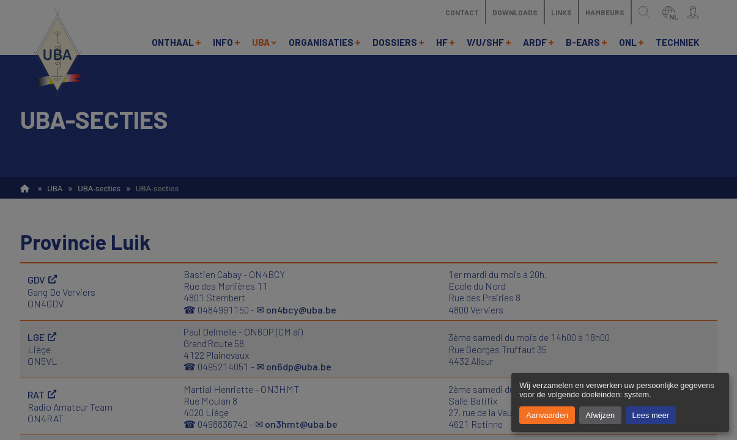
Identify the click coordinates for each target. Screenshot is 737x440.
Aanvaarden (547, 415)
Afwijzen (600, 415)
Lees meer (650, 415)
